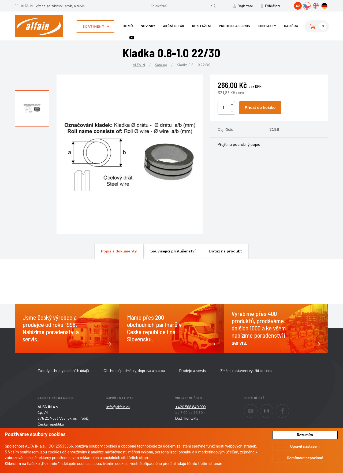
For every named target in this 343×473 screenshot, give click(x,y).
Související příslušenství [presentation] (173, 251)
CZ (310, 5)
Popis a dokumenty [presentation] (119, 251)
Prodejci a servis (234, 26)
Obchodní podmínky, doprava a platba (134, 370)
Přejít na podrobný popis (239, 144)
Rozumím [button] (305, 435)
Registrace (245, 6)
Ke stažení (201, 26)
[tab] (119, 251)
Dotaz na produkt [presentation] (225, 251)
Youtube (131, 37)
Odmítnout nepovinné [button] (305, 458)
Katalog (161, 64)
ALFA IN (139, 64)
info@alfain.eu (118, 406)
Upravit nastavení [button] (304, 446)
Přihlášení (272, 6)
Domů (128, 26)
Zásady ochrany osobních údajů (63, 370)
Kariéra (291, 26)
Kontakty (267, 26)
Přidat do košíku (260, 107)
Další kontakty (186, 418)
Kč (298, 6)
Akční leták (173, 26)
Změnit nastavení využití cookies (246, 370)
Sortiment (94, 26)
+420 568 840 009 (190, 406)
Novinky (148, 26)
